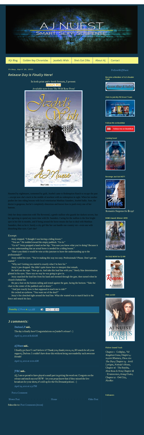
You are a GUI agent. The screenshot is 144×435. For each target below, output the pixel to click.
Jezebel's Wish (61, 60)
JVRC (17, 371)
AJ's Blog (13, 60)
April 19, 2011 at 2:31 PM (25, 386)
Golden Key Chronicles (35, 60)
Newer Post (14, 399)
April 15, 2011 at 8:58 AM (26, 335)
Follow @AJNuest (119, 70)
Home (54, 399)
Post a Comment (19, 392)
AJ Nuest (18, 346)
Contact (115, 60)
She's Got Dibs (82, 60)
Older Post (93, 399)
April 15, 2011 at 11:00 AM (26, 361)
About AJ (100, 60)
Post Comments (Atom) (31, 405)
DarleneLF (19, 327)
